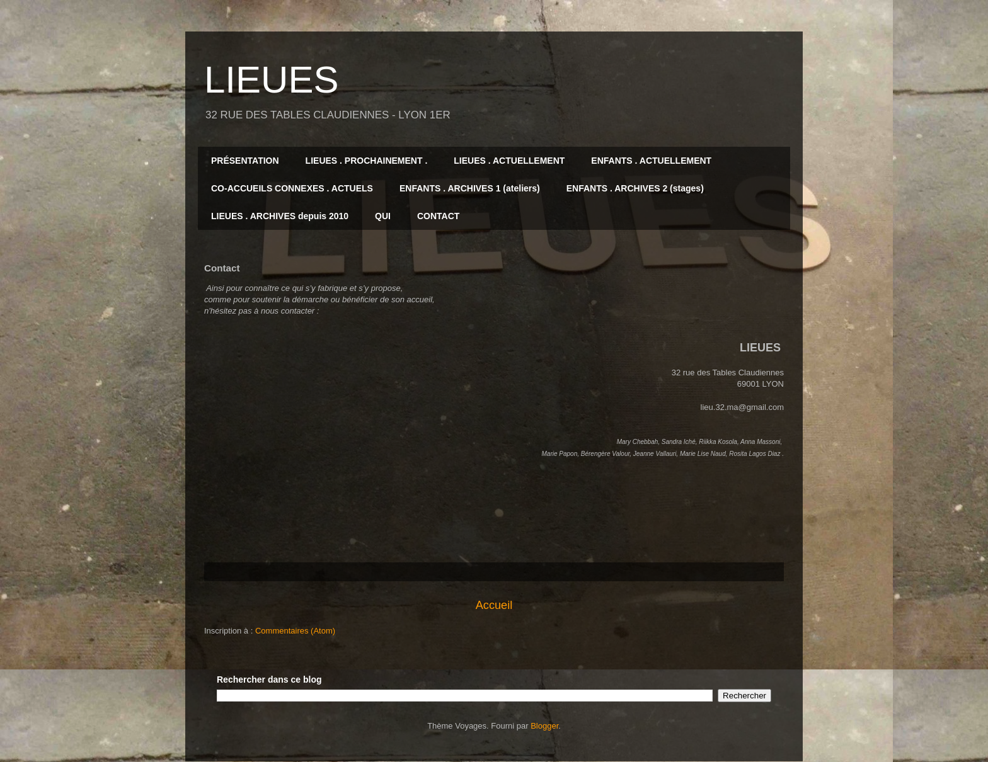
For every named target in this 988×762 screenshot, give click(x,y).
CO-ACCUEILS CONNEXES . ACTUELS (292, 188)
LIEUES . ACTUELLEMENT (509, 161)
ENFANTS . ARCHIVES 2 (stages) (635, 188)
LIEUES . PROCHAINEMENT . (367, 161)
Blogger (544, 726)
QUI (383, 216)
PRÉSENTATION (245, 161)
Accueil (494, 605)
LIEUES (271, 80)
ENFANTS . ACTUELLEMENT (651, 161)
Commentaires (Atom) (295, 630)
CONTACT (438, 216)
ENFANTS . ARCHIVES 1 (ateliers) (469, 188)
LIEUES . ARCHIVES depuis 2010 (279, 216)
